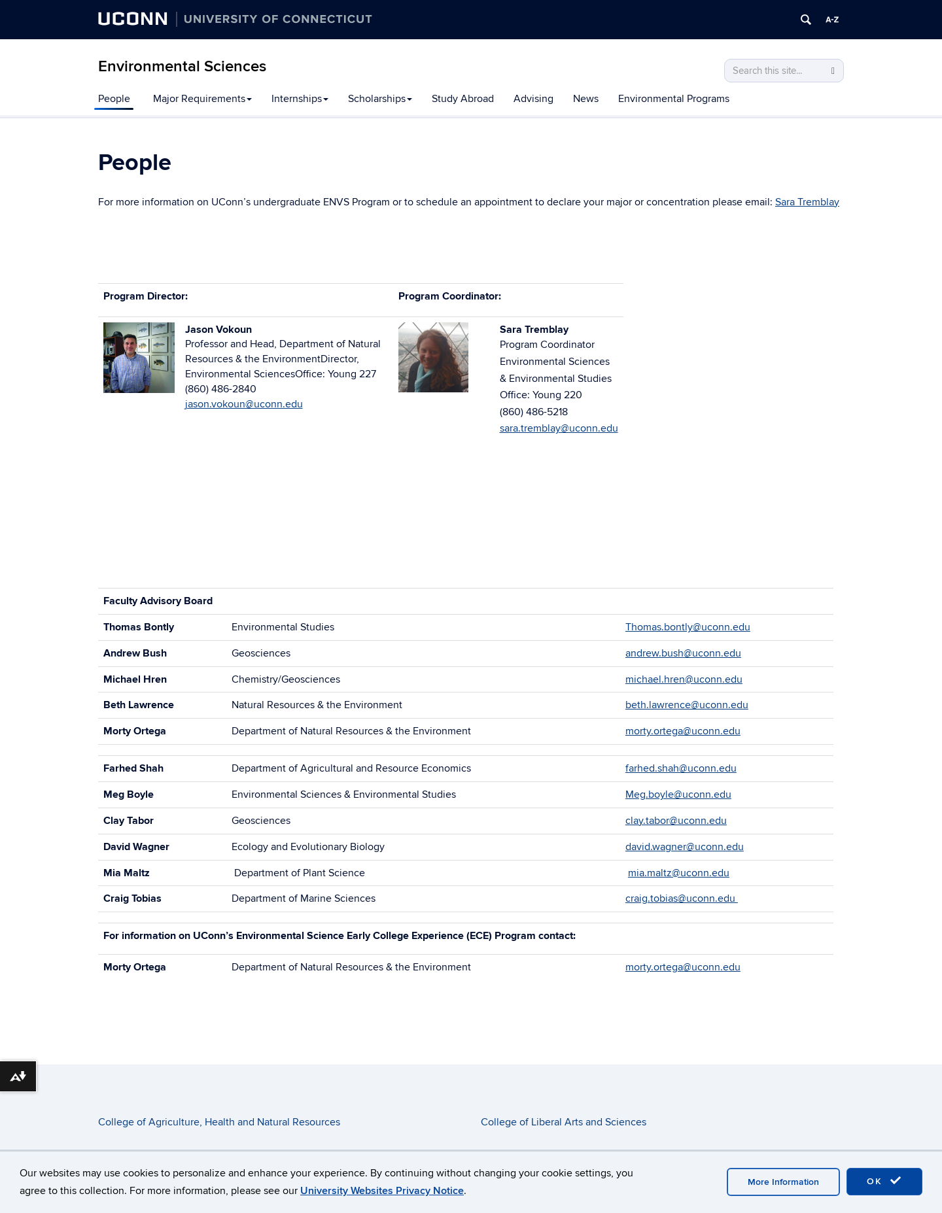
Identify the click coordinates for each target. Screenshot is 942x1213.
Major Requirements (202, 98)
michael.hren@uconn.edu (683, 679)
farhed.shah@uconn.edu (681, 768)
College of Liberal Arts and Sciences (563, 1122)
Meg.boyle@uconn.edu (678, 794)
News (586, 98)
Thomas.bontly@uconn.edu (687, 627)
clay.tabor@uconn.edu (676, 820)
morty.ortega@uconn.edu (683, 731)
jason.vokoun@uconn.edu (244, 404)
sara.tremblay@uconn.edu (559, 428)
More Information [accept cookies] (783, 1181)
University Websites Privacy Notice (382, 1190)
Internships (299, 98)
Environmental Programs (673, 98)
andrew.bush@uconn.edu (683, 653)
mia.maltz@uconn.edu (678, 873)
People (114, 98)
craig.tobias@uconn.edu (681, 898)
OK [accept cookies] (884, 1181)
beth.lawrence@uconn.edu (686, 704)
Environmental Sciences (182, 66)
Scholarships (380, 98)
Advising (533, 98)
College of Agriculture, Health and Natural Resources (219, 1122)
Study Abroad (463, 98)
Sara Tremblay (807, 202)
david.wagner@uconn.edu (684, 846)
